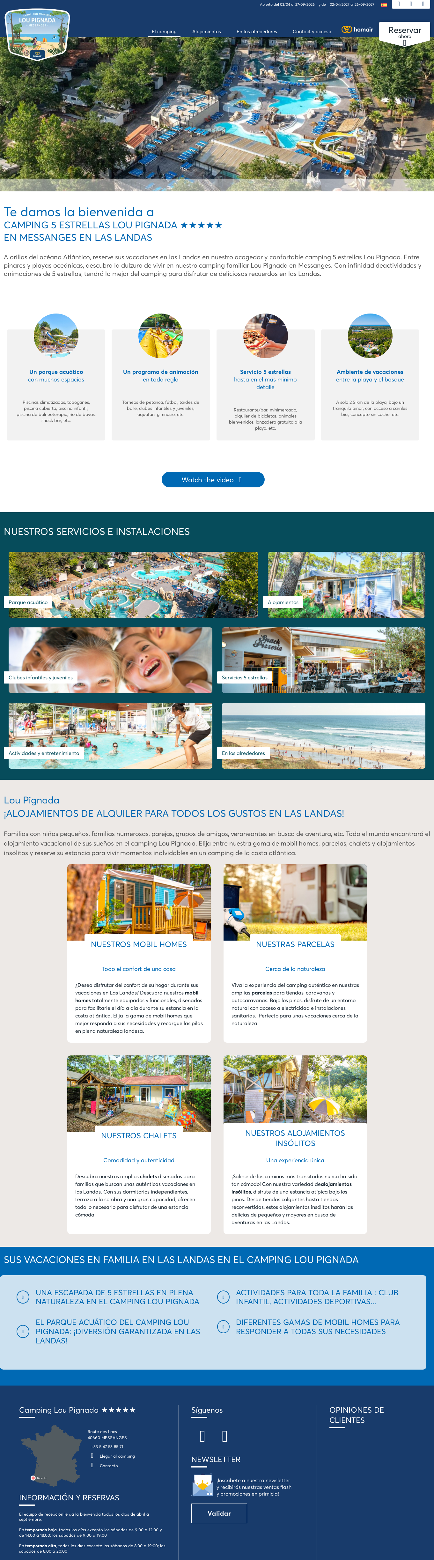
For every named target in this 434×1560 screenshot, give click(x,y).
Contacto (103, 1376)
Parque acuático (28, 595)
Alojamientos (237, 595)
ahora (404, 32)
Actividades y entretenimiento (186, 663)
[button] (113, 1208)
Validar (219, 1424)
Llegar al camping (111, 1367)
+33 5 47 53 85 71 (107, 1357)
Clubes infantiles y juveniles (360, 595)
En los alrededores (314, 663)
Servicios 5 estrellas (31, 663)
